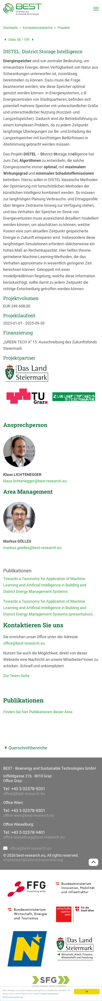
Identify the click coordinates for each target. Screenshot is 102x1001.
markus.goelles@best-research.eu (32, 547)
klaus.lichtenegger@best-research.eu (35, 481)
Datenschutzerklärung (44, 860)
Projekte (64, 28)
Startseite (10, 28)
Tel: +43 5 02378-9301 (24, 810)
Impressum (13, 860)
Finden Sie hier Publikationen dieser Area (37, 712)
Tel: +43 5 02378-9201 (24, 788)
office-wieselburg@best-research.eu (34, 837)
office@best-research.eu (24, 643)
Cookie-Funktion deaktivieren (46, 993)
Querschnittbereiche (25, 747)
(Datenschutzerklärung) (12, 997)
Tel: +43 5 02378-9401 (24, 832)
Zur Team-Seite (16, 675)
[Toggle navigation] (96, 8)
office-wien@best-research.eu (28, 815)
